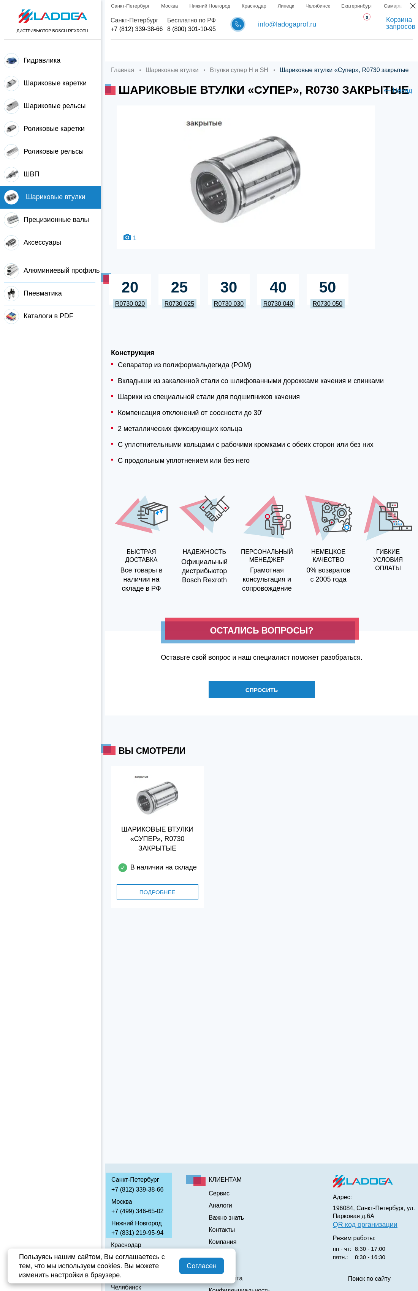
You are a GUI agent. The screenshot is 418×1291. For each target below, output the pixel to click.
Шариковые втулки (172, 70)
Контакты (367, 51)
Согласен (202, 1266)
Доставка (204, 51)
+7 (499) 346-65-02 (137, 1211)
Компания (162, 51)
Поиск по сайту (369, 1279)
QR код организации (365, 1224)
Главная (123, 51)
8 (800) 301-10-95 (191, 29)
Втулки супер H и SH (239, 70)
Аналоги (278, 51)
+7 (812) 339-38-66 (137, 29)
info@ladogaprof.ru (287, 24)
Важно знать (322, 51)
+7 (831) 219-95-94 (137, 1233)
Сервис (242, 51)
